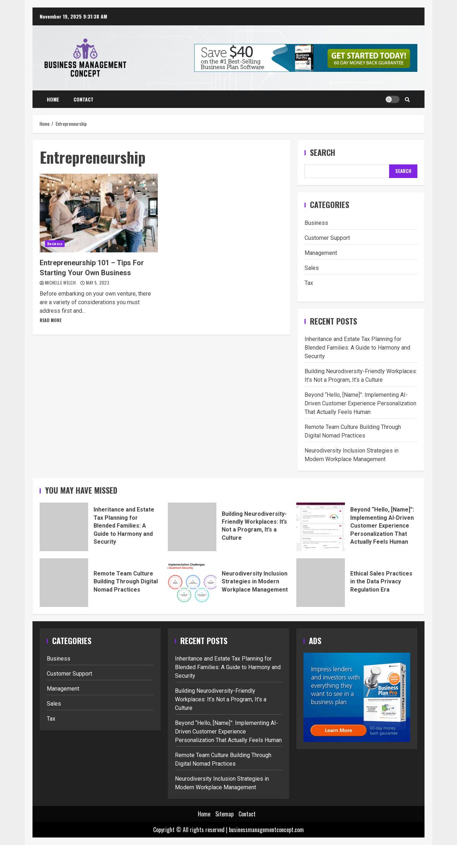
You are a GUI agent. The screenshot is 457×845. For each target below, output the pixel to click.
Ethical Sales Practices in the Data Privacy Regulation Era (320, 582)
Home (53, 99)
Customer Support (327, 237)
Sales (312, 268)
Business (54, 243)
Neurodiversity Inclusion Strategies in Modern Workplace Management (192, 582)
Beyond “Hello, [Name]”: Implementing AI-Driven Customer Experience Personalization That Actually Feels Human (360, 403)
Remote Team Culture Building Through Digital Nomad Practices (64, 582)
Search (322, 152)
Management (321, 252)
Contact (84, 99)
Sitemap (224, 814)
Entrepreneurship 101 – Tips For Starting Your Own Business (99, 213)
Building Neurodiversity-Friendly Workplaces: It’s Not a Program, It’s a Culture (192, 527)
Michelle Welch (61, 283)
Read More (50, 320)
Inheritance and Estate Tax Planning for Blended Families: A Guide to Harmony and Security (357, 348)
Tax (309, 283)
